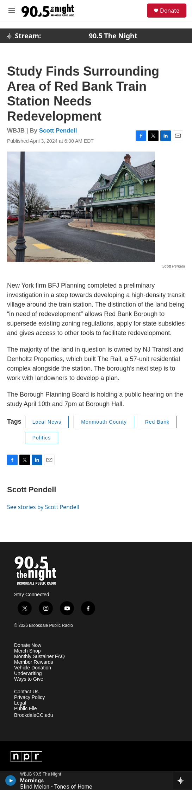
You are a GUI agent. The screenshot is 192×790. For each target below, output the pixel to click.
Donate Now (27, 645)
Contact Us (26, 691)
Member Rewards (33, 662)
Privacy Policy (29, 697)
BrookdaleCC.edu (33, 715)
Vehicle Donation (32, 667)
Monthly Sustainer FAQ (39, 656)
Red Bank (157, 422)
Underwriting (28, 673)
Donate (169, 10)
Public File (25, 708)
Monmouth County (103, 422)
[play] (10, 780)
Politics (41, 438)
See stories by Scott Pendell (43, 507)
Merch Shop (27, 651)
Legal (20, 703)
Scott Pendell (58, 130)
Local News (46, 422)
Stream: (24, 36)
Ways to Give (28, 679)
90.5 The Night (113, 36)
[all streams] (182, 780)
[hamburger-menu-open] (12, 11)
